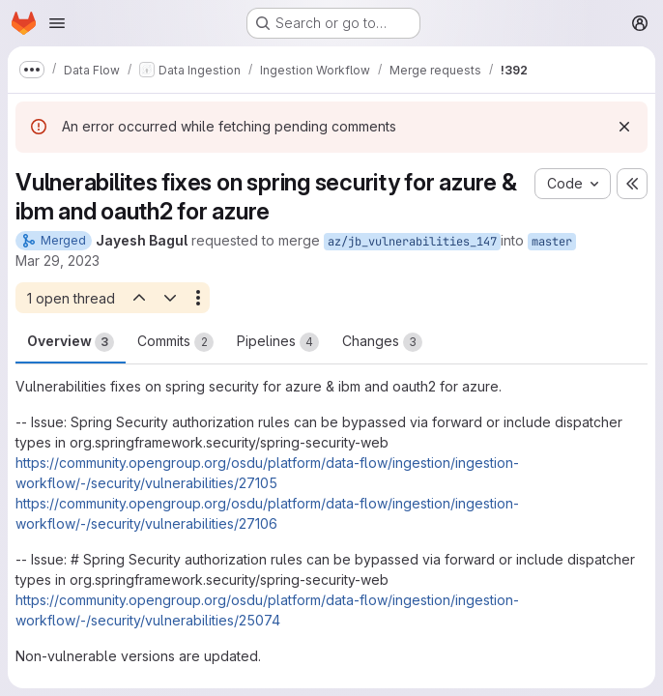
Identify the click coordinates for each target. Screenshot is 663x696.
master (552, 241)
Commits (175, 342)
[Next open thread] (170, 297)
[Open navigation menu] (57, 23)
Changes (382, 342)
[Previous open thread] (138, 297)
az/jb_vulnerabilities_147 (412, 241)
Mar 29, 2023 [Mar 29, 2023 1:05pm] (57, 260)
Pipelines (278, 342)
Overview (70, 342)
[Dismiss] (624, 126)
